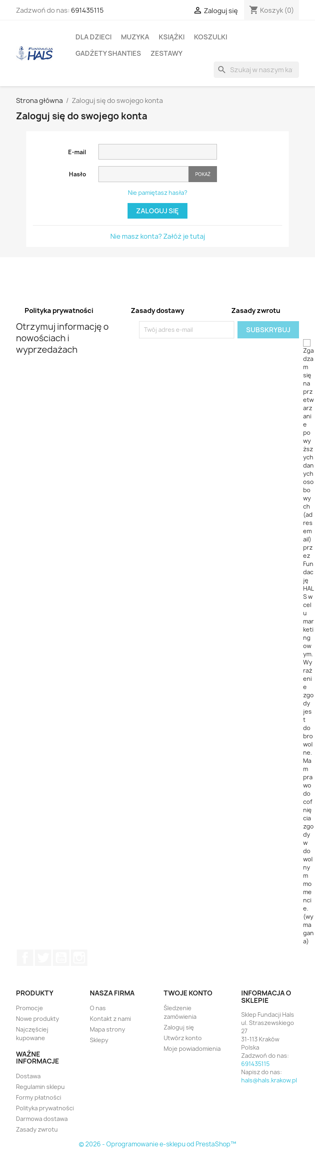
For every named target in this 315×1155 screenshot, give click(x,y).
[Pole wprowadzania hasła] (143, 174)
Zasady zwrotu (37, 1129)
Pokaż (202, 174)
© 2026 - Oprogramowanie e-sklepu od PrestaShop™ (157, 1144)
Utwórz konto (183, 1038)
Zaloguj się (157, 210)
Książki (172, 36)
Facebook (25, 958)
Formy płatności (38, 1097)
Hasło (77, 174)
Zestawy (167, 53)
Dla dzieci (93, 36)
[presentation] (207, 354)
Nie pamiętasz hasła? (157, 192)
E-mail (77, 152)
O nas (98, 1008)
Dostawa (28, 1076)
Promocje (29, 1008)
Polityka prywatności (45, 1108)
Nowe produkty (37, 1019)
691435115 (87, 10)
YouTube (61, 958)
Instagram (79, 958)
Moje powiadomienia (192, 1048)
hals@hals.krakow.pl (269, 1080)
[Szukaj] (256, 70)
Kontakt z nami (110, 1019)
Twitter (43, 958)
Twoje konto (188, 993)
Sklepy (99, 1040)
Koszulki (210, 36)
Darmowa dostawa (42, 1119)
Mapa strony (107, 1029)
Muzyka (135, 36)
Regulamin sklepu (40, 1087)
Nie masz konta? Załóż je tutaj (157, 236)
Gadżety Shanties (108, 53)
